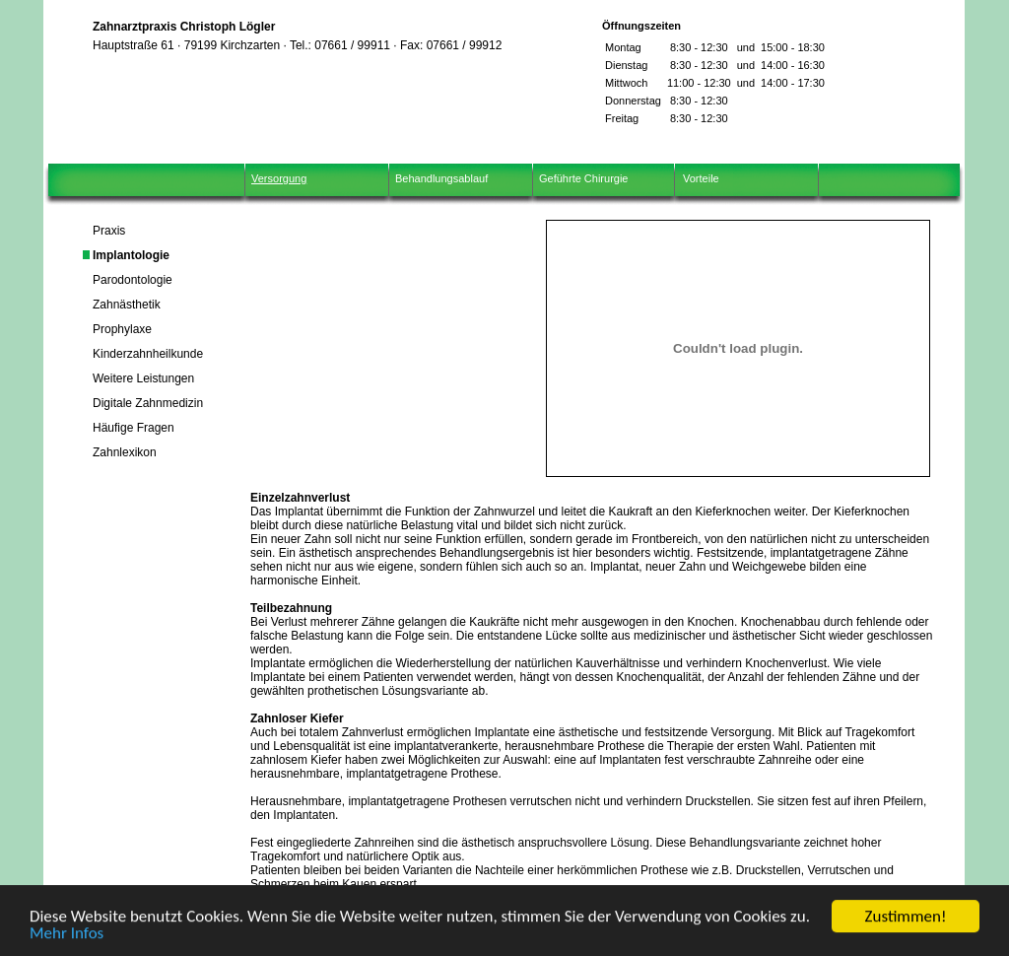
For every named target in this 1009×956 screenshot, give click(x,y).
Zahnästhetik (127, 304)
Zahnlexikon (125, 452)
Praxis (109, 231)
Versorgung (278, 178)
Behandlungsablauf (441, 178)
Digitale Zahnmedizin (148, 403)
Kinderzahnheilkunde (148, 354)
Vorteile (701, 178)
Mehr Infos (66, 939)
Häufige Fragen (133, 428)
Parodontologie (132, 280)
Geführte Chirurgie (584, 178)
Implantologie (131, 255)
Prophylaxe (122, 329)
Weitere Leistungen (143, 378)
